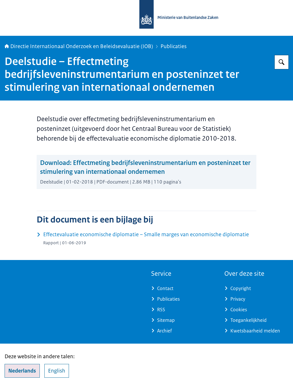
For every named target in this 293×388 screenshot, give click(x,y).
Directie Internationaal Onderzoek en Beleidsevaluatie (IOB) (79, 46)
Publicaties (174, 46)
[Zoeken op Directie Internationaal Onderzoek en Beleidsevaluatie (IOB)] (281, 62)
